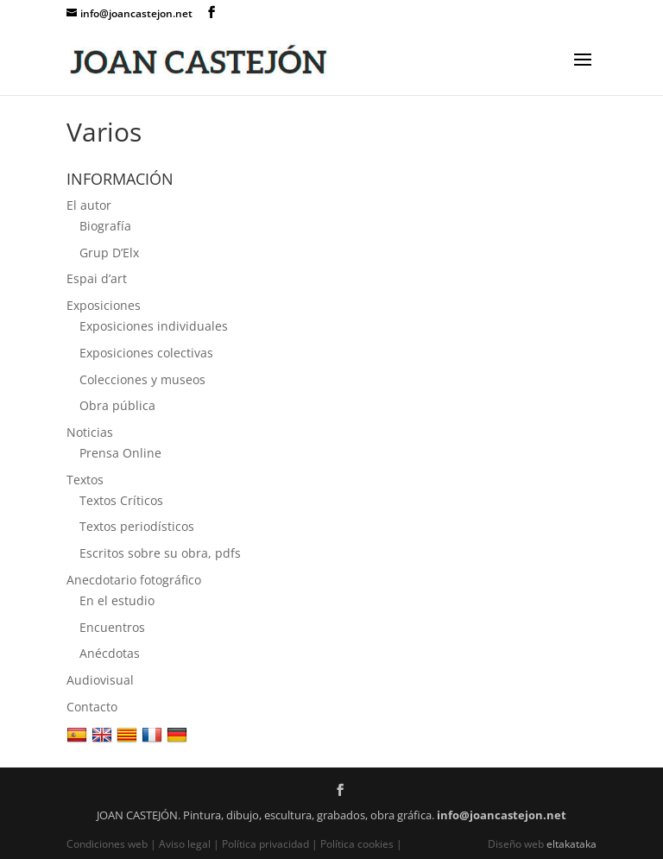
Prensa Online (120, 453)
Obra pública (117, 405)
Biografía (105, 226)
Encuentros (112, 627)
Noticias (89, 432)
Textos (85, 479)
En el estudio (117, 600)
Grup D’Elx (109, 252)
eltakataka (571, 844)
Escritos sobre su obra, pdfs (160, 553)
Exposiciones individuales (153, 326)
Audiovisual (100, 680)
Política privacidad (265, 844)
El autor (88, 205)
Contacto (91, 706)
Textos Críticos (121, 500)
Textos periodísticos (136, 526)
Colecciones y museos (142, 379)
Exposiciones (103, 305)
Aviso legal (184, 844)
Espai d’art (96, 278)
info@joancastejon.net (501, 815)
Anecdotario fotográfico (133, 580)
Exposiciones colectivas (146, 352)
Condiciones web (108, 844)
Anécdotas (109, 653)
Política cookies (357, 844)
